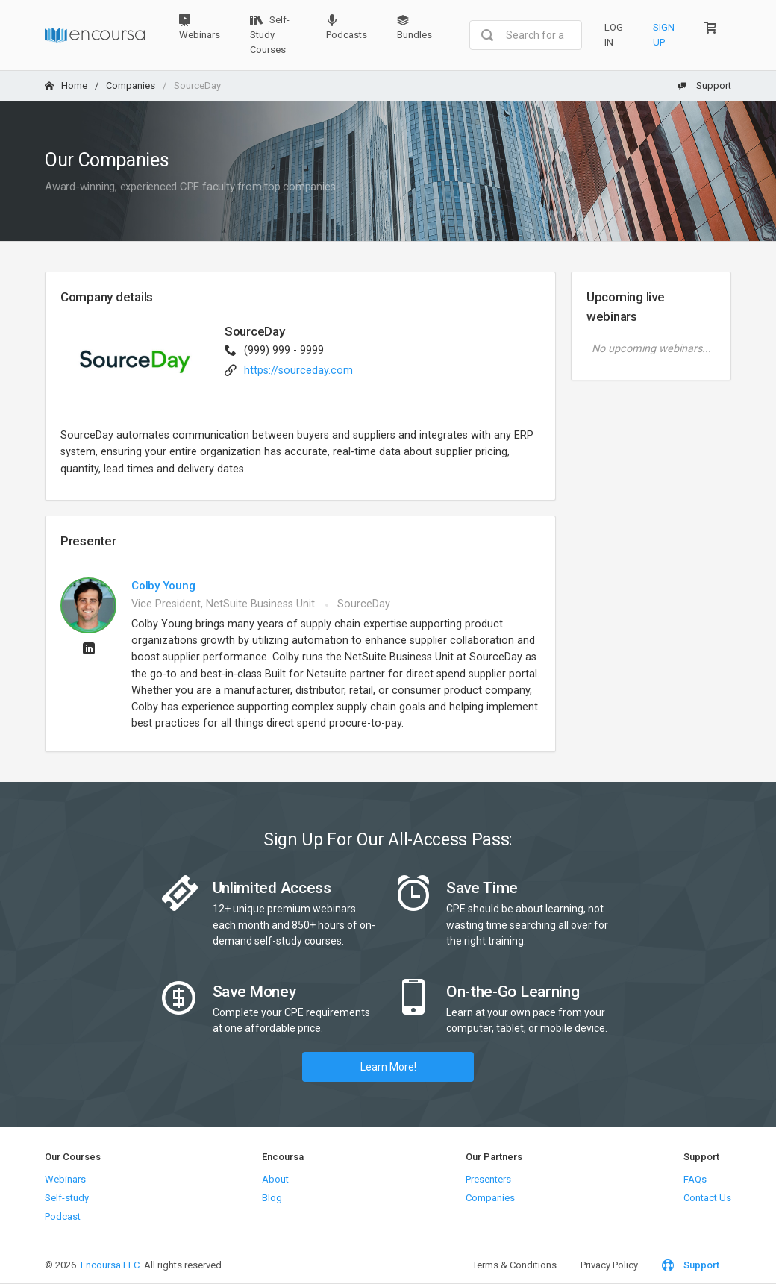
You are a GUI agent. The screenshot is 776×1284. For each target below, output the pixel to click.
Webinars (199, 27)
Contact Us (707, 1197)
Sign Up (664, 35)
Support (704, 85)
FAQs (695, 1179)
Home (66, 85)
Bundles (414, 27)
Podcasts (346, 27)
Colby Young (163, 585)
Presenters (488, 1179)
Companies (130, 85)
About (275, 1179)
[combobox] (525, 35)
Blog (272, 1197)
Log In (613, 35)
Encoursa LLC (110, 1265)
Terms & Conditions (514, 1265)
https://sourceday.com (298, 370)
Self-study (67, 1197)
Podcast (63, 1216)
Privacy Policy (609, 1265)
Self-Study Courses (270, 34)
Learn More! (388, 1067)
